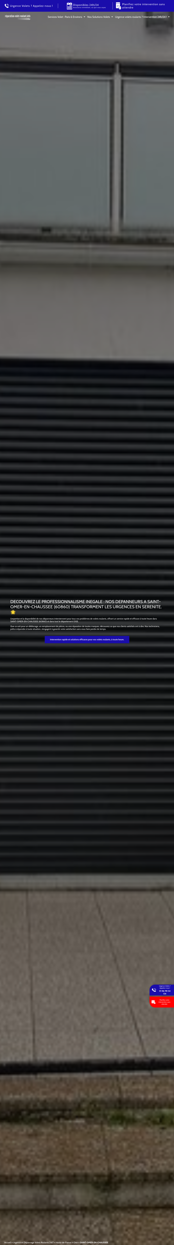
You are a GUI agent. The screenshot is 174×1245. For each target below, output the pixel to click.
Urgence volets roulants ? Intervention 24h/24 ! (141, 17)
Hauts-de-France (63, 1242)
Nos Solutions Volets (98, 17)
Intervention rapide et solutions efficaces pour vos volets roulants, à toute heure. (87, 639)
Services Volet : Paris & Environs (65, 17)
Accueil (7, 1242)
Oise (76, 1242)
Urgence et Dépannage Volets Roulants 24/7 (33, 1242)
